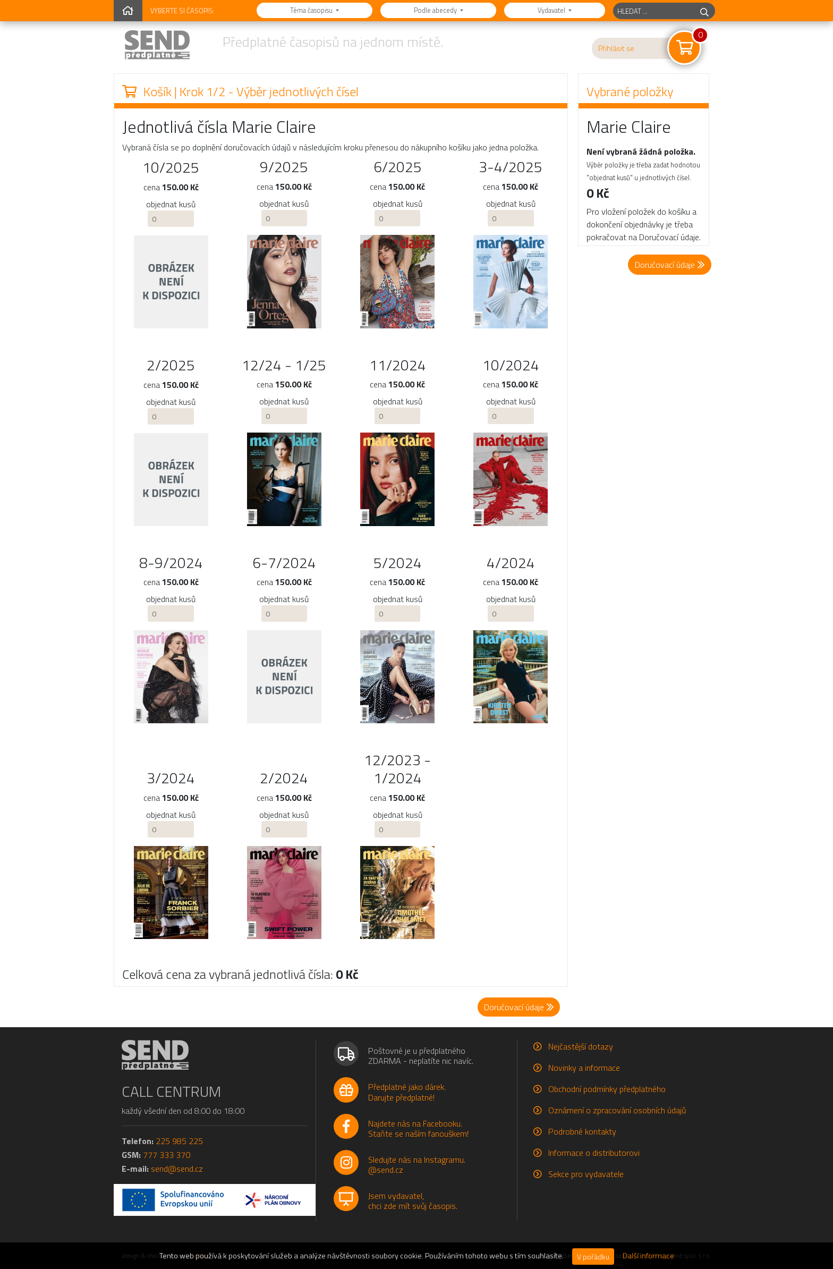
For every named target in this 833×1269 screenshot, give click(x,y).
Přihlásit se (616, 48)
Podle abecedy (436, 10)
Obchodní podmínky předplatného (607, 1088)
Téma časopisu (312, 10)
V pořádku (593, 1256)
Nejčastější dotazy (580, 1046)
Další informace (648, 1256)
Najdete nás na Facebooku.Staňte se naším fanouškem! (418, 1128)
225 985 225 (179, 1141)
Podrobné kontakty (582, 1131)
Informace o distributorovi (594, 1152)
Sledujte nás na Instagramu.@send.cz (416, 1164)
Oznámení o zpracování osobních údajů (617, 1110)
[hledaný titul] (653, 11)
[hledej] (704, 11)
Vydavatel (552, 10)
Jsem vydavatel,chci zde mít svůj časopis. (412, 1200)
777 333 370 (166, 1154)
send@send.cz (177, 1168)
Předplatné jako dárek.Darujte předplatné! (407, 1091)
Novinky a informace (584, 1067)
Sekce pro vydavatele (586, 1174)
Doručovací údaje (669, 264)
